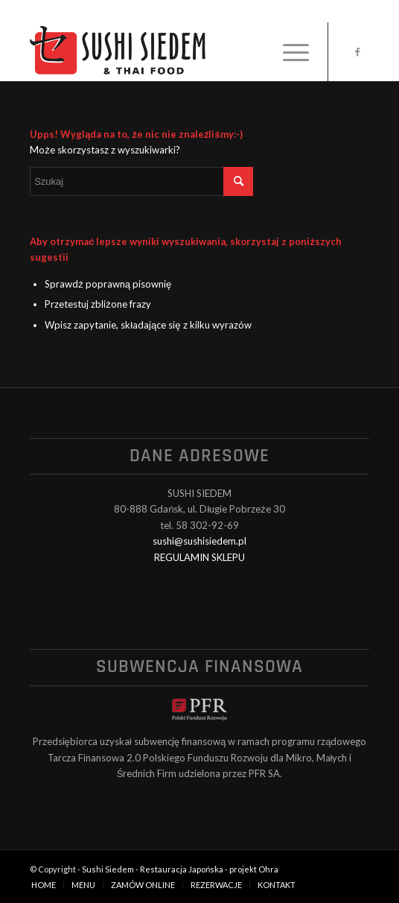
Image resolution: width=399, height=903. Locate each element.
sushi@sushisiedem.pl (199, 541)
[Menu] (288, 51)
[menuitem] (288, 51)
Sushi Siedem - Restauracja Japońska (152, 869)
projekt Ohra (253, 869)
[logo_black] (165, 51)
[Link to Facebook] (358, 51)
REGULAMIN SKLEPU (199, 557)
